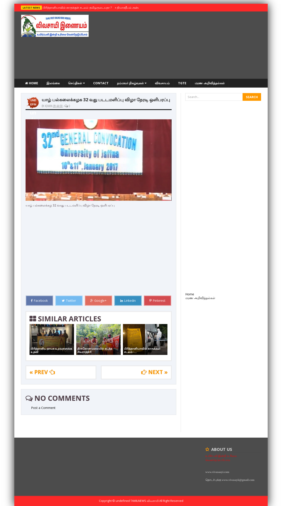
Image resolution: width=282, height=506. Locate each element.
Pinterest (157, 300)
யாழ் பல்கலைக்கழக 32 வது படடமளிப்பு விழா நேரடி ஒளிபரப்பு (106, 100)
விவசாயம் (162, 83)
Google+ (98, 300)
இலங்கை (53, 83)
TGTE (182, 83)
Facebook (39, 300)
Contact (101, 83)
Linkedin (128, 300)
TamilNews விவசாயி (144, 501)
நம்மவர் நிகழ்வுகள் (132, 83)
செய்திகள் (76, 83)
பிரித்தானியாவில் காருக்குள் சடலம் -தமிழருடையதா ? (76, 7)
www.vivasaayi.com (217, 472)
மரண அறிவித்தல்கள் (210, 83)
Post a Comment (43, 408)
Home (31, 83)
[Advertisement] (181, 46)
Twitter (69, 300)
